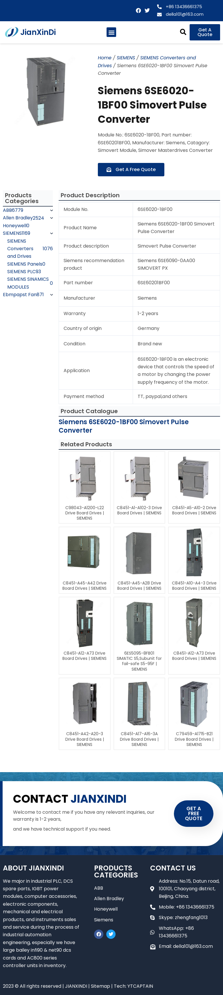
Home (105, 57)
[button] (111, 32)
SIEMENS (126, 57)
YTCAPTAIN (140, 986)
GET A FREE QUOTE (193, 813)
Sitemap (100, 986)
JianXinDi (38, 32)
